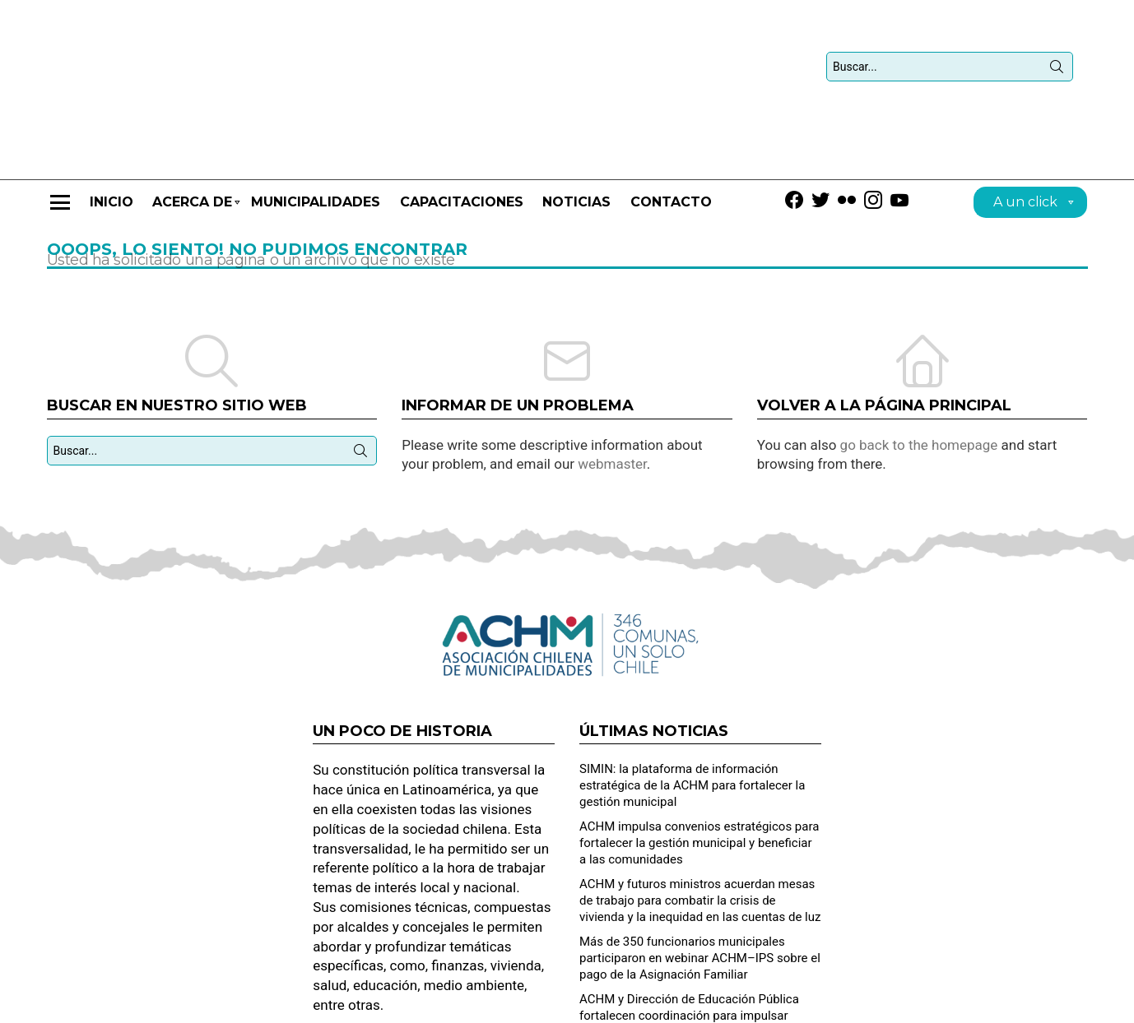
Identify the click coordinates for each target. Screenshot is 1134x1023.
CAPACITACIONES (461, 128)
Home (780, 1003)
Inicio (111, 128)
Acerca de (192, 135)
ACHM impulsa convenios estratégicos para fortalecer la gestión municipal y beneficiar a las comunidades (699, 770)
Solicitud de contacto (863, 1003)
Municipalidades (315, 128)
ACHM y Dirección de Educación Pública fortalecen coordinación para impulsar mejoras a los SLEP (689, 942)
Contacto (671, 128)
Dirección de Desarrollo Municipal (1009, 1003)
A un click (1025, 130)
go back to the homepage (919, 371)
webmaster (612, 390)
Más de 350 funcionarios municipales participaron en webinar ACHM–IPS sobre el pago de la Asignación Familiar (699, 885)
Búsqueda (1056, 33)
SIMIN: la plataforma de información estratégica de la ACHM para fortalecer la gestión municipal (692, 712)
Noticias (576, 128)
